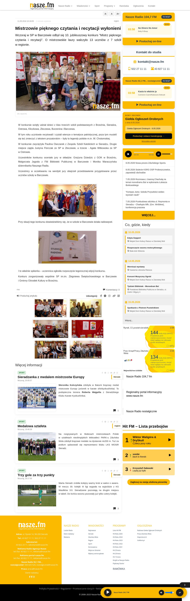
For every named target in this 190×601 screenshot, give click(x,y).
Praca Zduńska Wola (144, 534)
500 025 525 (30, 564)
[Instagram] (34, 576)
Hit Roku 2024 (117, 537)
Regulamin (66, 588)
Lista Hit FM (117, 530)
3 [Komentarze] (116, 459)
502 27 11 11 (138, 68)
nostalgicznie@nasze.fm (47, 564)
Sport (97, 6)
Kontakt (151, 6)
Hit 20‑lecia (117, 554)
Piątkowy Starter (118, 563)
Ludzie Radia (68, 530)
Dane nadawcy (32, 572)
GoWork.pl (141, 540)
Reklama (67, 537)
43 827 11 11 (162, 68)
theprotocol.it (142, 537)
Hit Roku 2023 (117, 540)
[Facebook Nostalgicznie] (31, 576)
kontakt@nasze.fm (151, 61)
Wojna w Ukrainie (94, 550)
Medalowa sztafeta (32, 426)
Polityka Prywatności (49, 588)
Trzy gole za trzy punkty (36, 475)
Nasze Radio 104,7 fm (139, 376)
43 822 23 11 (21, 544)
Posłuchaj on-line (149, 41)
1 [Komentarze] (116, 410)
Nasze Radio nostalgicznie (141, 411)
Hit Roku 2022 (117, 544)
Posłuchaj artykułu (27, 296)
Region (90, 540)
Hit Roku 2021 (117, 547)
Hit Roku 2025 (117, 534)
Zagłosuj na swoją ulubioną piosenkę (148, 482)
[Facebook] (29, 576)
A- (106, 14)
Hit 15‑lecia (117, 557)
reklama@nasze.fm (41, 551)
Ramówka (124, 6)
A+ (118, 14)
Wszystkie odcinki (149, 141)
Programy (109, 6)
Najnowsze (92, 530)
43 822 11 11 (26, 551)
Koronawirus (92, 547)
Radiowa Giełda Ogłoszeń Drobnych (149, 530)
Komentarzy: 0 (111, 290)
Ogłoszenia (138, 6)
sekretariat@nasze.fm (38, 544)
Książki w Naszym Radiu (121, 560)
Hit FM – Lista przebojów (145, 426)
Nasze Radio (65, 6)
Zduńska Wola (93, 537)
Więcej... (149, 215)
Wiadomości (83, 6)
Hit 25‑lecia (117, 550)
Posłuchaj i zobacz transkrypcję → (148, 136)
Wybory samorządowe (96, 554)
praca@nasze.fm (35, 568)
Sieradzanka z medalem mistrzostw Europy (51, 377)
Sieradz (90, 534)
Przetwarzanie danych (83, 588)
